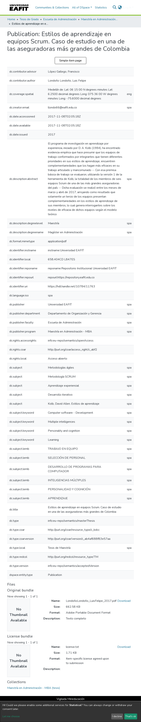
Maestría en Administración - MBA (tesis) (99, 19)
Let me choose (11, 716)
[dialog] (70, 711)
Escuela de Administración (60, 19)
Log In (127, 8)
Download (124, 601)
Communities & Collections (52, 8)
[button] (120, 7)
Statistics (101, 8)
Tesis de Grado (29, 19)
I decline (117, 716)
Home (11, 19)
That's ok (130, 716)
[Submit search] (114, 7)
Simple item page (70, 61)
